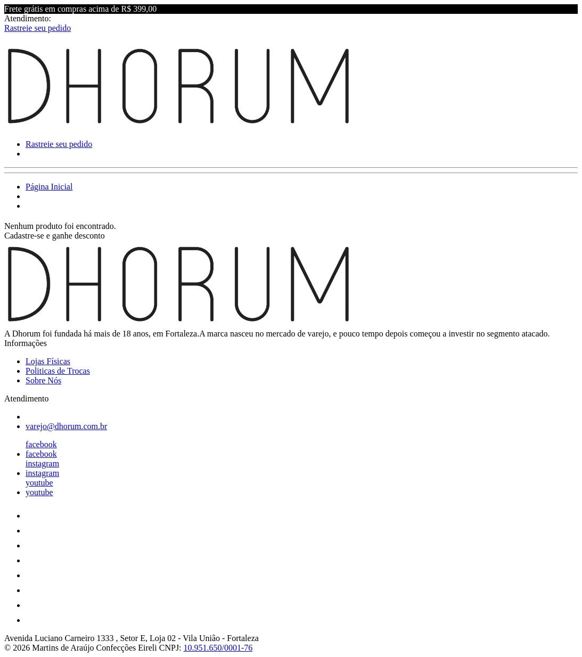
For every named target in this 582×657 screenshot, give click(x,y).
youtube (39, 482)
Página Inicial (49, 186)
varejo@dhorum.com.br (66, 426)
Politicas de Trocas (58, 370)
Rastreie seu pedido (37, 27)
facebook (41, 444)
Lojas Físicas (48, 361)
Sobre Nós (43, 380)
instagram (42, 463)
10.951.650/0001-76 (218, 647)
